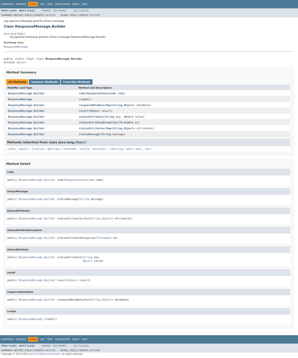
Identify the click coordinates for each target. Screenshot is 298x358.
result (84, 110)
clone (11, 148)
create (84, 99)
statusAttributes (92, 128)
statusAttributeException (98, 122)
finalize (37, 148)
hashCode (69, 148)
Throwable (126, 122)
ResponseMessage (16, 46)
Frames (46, 10)
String (117, 105)
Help (85, 4)
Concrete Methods (76, 81)
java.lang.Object (14, 33)
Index (76, 4)
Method (51, 15)
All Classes (81, 10)
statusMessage (89, 134)
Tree (50, 4)
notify (84, 148)
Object (21, 62)
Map (108, 105)
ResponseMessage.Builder (26, 93)
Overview (7, 4)
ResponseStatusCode (101, 93)
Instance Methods (44, 81)
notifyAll (99, 148)
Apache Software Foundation (45, 354)
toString (116, 148)
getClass (54, 148)
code (82, 93)
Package (21, 4)
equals (23, 148)
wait (129, 148)
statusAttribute (91, 116)
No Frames (60, 10)
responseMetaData (92, 105)
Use (42, 4)
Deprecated (62, 4)
